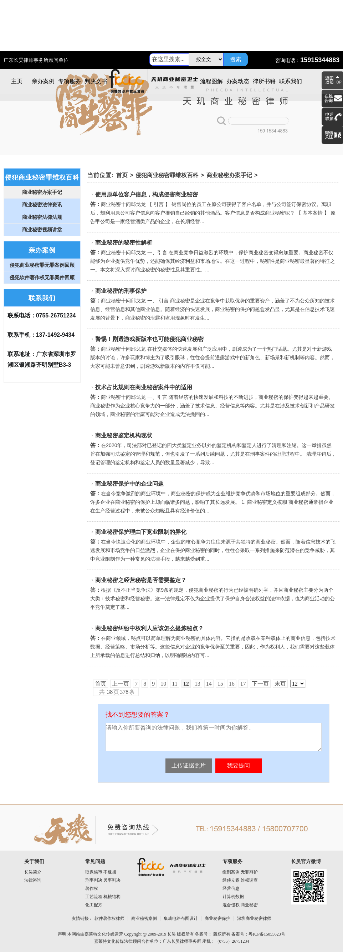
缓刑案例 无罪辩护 (240, 872)
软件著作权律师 (109, 918)
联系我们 (290, 81)
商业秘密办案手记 (229, 175)
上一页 (120, 684)
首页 (122, 175)
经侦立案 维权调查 (240, 880)
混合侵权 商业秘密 (240, 904)
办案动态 (237, 81)
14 (209, 684)
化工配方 (93, 904)
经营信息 (231, 888)
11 (174, 684)
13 (197, 684)
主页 (16, 81)
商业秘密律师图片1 (171, 104)
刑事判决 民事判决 (103, 880)
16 (232, 684)
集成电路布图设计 (181, 918)
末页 (280, 684)
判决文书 (96, 81)
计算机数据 (233, 896)
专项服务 (69, 81)
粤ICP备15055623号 (267, 934)
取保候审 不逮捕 (100, 872)
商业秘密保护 (217, 918)
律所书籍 (264, 81)
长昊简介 (32, 872)
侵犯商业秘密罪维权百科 (166, 175)
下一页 (260, 684)
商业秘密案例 (144, 918)
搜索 (235, 59)
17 (243, 684)
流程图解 (211, 81)
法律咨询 (32, 880)
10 (163, 684)
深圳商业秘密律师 (254, 918)
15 (220, 684)
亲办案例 (43, 81)
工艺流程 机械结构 (103, 896)
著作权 (91, 888)
